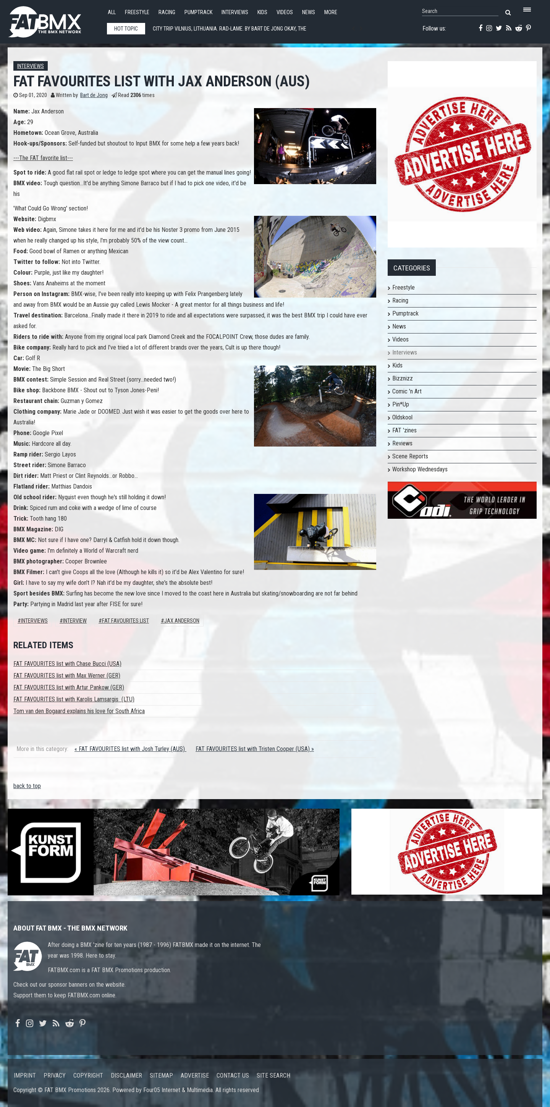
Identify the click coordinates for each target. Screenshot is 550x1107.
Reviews (402, 443)
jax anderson (181, 621)
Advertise (195, 1075)
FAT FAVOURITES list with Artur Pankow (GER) (68, 687)
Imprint (25, 1075)
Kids (262, 12)
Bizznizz (402, 378)
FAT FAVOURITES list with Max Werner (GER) (66, 675)
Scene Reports (410, 456)
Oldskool (402, 417)
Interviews (235, 12)
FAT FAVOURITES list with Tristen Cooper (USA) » (255, 749)
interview (75, 621)
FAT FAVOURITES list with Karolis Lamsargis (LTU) (73, 699)
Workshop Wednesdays (420, 469)
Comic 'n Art (407, 391)
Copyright (88, 1075)
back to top (27, 786)
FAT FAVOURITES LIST (125, 621)
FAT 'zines (404, 430)
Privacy (55, 1075)
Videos (285, 12)
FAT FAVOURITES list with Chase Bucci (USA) (67, 663)
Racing (167, 12)
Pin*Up (400, 404)
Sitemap (161, 1075)
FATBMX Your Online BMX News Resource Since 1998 (53, 19)
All (112, 12)
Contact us (233, 1075)
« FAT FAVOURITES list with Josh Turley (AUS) (130, 749)
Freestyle (137, 12)
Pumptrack (198, 12)
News (308, 12)
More (330, 12)
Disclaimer (126, 1075)
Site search (273, 1075)
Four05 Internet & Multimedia (178, 1090)
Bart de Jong (94, 95)
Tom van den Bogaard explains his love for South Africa (79, 711)
